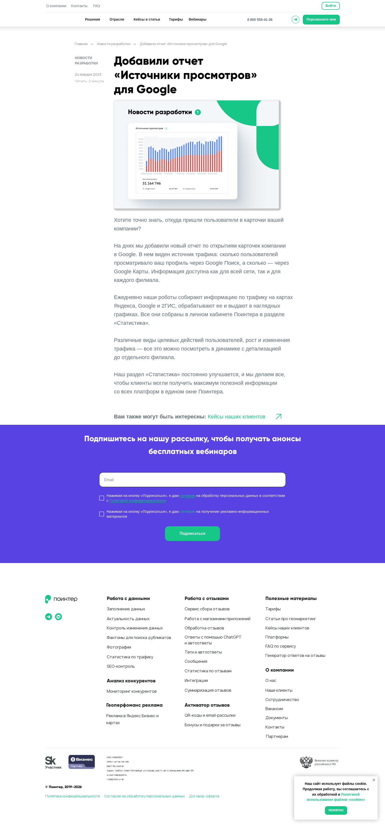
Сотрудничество (282, 699)
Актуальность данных (128, 618)
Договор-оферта (204, 796)
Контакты (274, 727)
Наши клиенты (278, 690)
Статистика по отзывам (208, 671)
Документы (276, 717)
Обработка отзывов (204, 628)
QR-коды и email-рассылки (210, 715)
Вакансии (274, 708)
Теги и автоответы (203, 652)
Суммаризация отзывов (208, 690)
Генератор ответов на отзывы (295, 655)
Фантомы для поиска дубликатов (139, 637)
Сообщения (196, 661)
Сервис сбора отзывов (207, 609)
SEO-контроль (121, 666)
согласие (187, 495)
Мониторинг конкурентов (132, 691)
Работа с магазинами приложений (217, 618)
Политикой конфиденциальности (138, 500)
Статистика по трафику (130, 657)
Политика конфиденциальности (72, 796)
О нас (270, 680)
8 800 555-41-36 (260, 20)
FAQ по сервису (280, 646)
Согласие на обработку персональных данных (144, 796)
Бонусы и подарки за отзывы (212, 724)
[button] (321, 20)
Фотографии (119, 647)
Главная (81, 44)
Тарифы (273, 609)
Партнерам (277, 736)
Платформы (277, 637)
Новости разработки (113, 44)
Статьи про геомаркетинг (290, 618)
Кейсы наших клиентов (236, 417)
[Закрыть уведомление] (373, 779)
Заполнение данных (126, 609)
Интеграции (196, 680)
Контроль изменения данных (135, 628)
